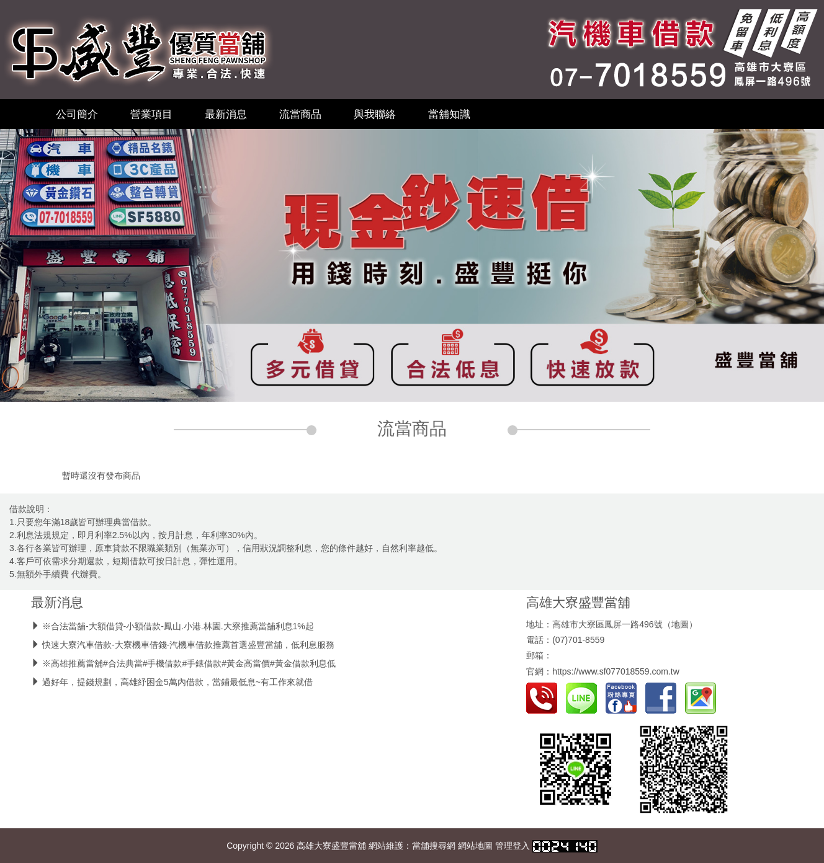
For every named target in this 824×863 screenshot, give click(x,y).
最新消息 (226, 114)
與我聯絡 (375, 114)
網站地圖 (475, 846)
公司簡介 (77, 114)
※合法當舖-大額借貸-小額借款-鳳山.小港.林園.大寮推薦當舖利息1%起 (178, 626)
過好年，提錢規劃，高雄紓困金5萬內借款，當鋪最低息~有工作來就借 (177, 682)
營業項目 (151, 114)
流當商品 (300, 114)
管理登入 (512, 846)
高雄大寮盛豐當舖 (578, 602)
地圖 (680, 624)
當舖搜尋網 (433, 846)
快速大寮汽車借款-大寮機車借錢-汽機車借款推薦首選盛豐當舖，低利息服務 (188, 645)
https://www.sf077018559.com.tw (615, 671)
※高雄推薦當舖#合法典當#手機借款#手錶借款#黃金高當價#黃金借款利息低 (189, 663)
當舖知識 (449, 114)
